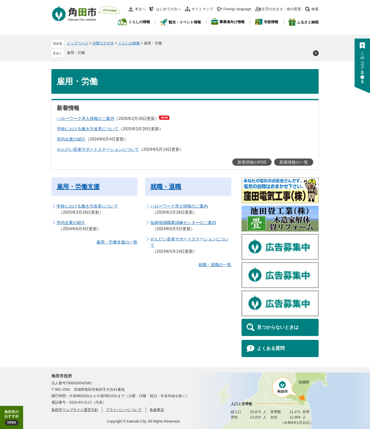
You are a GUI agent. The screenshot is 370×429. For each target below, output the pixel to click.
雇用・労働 (76, 53)
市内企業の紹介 (71, 139)
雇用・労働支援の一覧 (116, 242)
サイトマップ (202, 9)
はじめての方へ (168, 9)
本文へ (140, 9)
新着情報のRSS (251, 162)
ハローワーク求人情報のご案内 (85, 118)
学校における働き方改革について (87, 129)
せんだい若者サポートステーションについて (98, 149)
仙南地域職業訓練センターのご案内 (183, 222)
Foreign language (237, 9)
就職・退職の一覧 (214, 265)
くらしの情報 (129, 43)
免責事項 (157, 410)
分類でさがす (103, 43)
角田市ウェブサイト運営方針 (74, 410)
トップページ (77, 43)
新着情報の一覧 (293, 162)
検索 (315, 9)
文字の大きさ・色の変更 (281, 9)
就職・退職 (165, 186)
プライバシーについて (124, 410)
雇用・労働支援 (78, 186)
